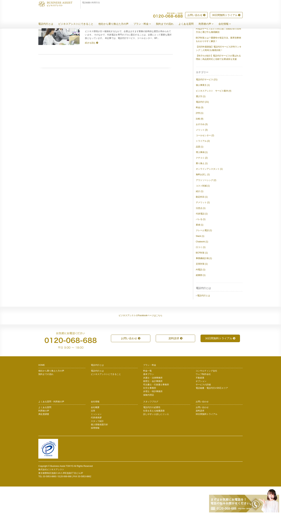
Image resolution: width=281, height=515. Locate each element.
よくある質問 (188, 24)
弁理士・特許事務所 (153, 420)
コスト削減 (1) (203, 214)
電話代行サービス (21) (207, 108)
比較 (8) (199, 147)
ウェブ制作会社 (203, 402)
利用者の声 (208, 24)
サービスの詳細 (203, 413)
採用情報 (95, 456)
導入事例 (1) (202, 180)
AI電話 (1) (200, 298)
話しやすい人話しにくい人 (156, 442)
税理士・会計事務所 (153, 409)
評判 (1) (199, 141)
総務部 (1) (201, 303)
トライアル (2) (203, 169)
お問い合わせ (196, 15)
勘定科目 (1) (202, 225)
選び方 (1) (201, 125)
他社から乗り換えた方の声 (116, 24)
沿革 (93, 439)
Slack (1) (200, 264)
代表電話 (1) (202, 242)
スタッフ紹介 (97, 449)
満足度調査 (43, 442)
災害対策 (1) (202, 292)
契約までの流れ (167, 24)
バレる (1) (201, 247)
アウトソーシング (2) (206, 208)
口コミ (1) (201, 275)
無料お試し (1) (203, 203)
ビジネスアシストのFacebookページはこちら (141, 344)
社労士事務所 (149, 416)
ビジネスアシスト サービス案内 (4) (213, 119)
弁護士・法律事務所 (153, 406)
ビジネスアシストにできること (78, 24)
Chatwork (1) (202, 270)
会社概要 (95, 436)
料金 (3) (199, 136)
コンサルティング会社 (206, 399)
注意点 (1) (201, 236)
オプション (201, 409)
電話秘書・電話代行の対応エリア (212, 416)
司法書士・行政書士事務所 (156, 413)
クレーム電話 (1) (204, 259)
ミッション (96, 442)
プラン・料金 (145, 24)
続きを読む (91, 71)
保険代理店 (148, 423)
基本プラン (148, 402)
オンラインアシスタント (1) (209, 197)
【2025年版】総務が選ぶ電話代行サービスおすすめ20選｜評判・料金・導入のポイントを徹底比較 (219, 48)
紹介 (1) (199, 220)
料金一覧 (147, 399)
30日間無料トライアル (226, 15)
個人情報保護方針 (99, 453)
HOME (41, 393)
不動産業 (200, 406)
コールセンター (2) (205, 164)
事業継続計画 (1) (204, 287)
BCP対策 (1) (202, 281)
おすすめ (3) (202, 153)
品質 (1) (199, 175)
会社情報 (227, 24)
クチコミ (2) (202, 186)
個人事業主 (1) (203, 113)
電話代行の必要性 (151, 436)
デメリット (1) (203, 231)
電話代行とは (48, 24)
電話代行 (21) (202, 130)
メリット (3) (202, 158)
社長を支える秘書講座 (154, 439)
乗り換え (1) (202, 192)
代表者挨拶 (96, 446)
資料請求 (175, 366)
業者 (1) (199, 253)
